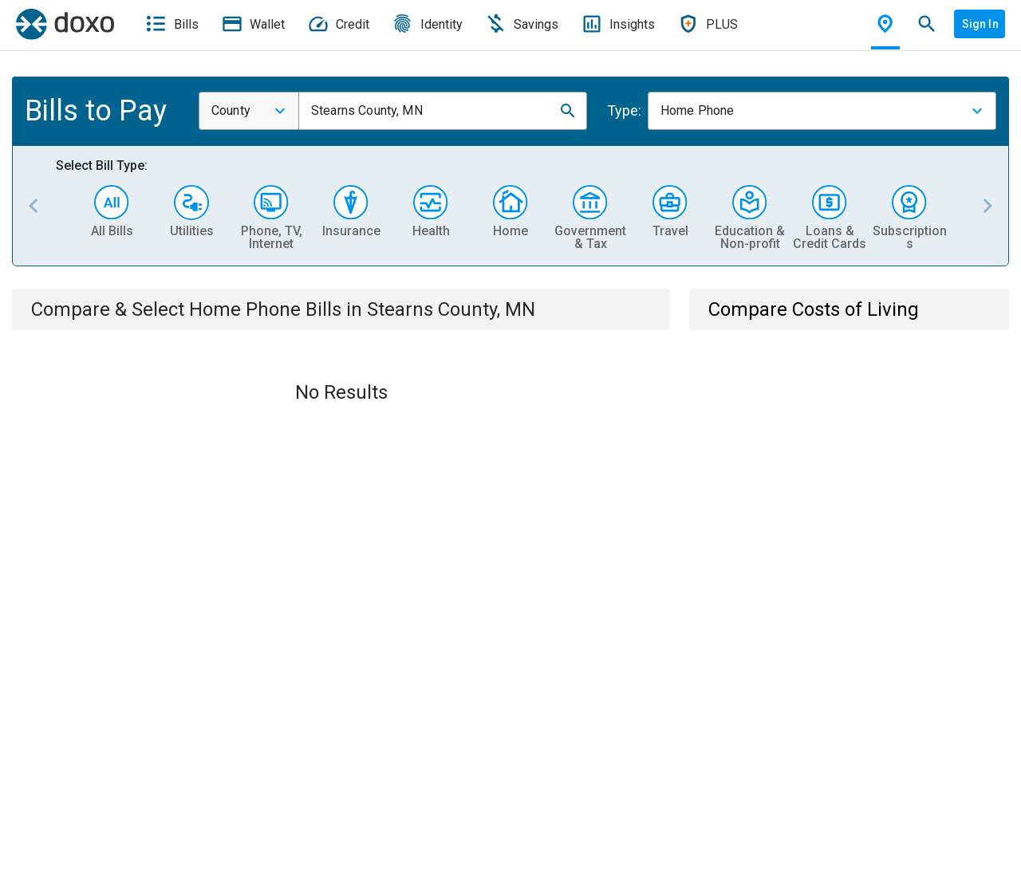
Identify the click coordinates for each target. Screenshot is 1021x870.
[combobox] (249, 111)
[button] (568, 110)
